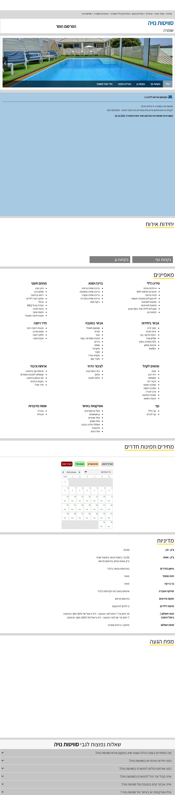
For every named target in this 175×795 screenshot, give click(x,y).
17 (104, 411)
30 (111, 428)
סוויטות (88, 732)
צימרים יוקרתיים (84, 737)
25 (97, 419)
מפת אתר (88, 779)
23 (111, 419)
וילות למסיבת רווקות (73, 727)
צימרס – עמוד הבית (163, 13)
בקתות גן (141, 84)
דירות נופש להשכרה (96, 746)
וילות (87, 723)
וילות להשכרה (116, 727)
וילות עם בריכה (50, 727)
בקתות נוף (155, 84)
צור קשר (87, 784)
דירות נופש (87, 742)
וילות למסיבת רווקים (89, 727)
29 (67, 419)
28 (75, 419)
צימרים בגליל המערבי (119, 13)
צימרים (149, 13)
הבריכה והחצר (124, 84)
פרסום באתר (87, 765)
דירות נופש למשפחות (80, 746)
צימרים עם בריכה (87, 718)
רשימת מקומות (87, 760)
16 (111, 411)
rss (87, 791)
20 (82, 411)
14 (75, 402)
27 (82, 419)
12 (89, 402)
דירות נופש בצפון (111, 746)
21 (75, 411)
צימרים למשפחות (101, 718)
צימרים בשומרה (101, 13)
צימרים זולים (75, 718)
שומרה (168, 30)
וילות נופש (60, 727)
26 (89, 419)
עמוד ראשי (87, 755)
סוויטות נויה (86, 13)
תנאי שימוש (87, 770)
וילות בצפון (126, 727)
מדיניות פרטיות (87, 774)
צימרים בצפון (137, 13)
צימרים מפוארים (71, 737)
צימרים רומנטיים (51, 718)
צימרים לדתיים (64, 718)
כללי (168, 84)
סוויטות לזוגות (96, 737)
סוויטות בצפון (132, 737)
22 (67, 411)
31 (104, 428)
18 (97, 411)
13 (82, 402)
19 (89, 411)
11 (97, 402)
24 (104, 419)
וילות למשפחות (104, 727)
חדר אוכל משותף (104, 84)
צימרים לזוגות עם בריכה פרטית (114, 737)
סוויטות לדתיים (43, 737)
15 (67, 402)
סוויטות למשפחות (57, 737)
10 (104, 402)
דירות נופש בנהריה (64, 746)
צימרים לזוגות (114, 718)
